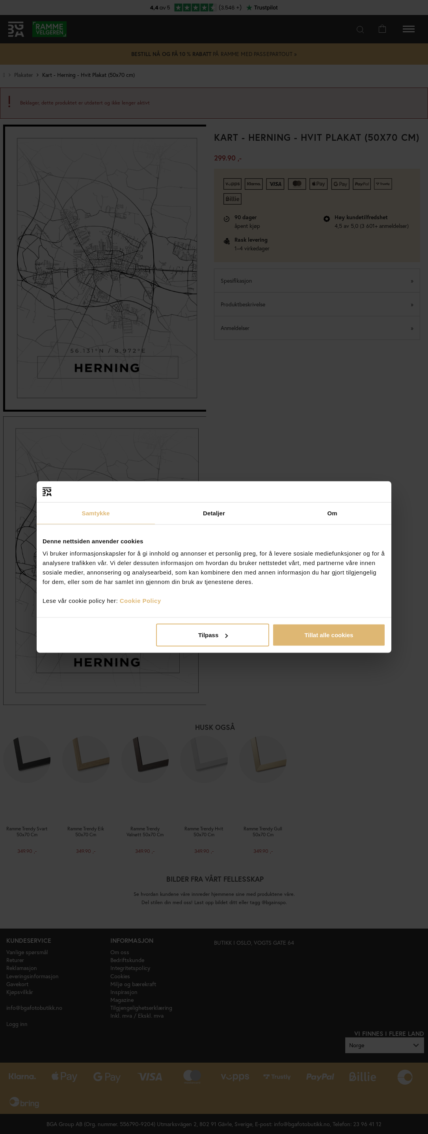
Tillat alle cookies (328, 635)
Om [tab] (332, 512)
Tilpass (213, 635)
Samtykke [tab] (96, 512)
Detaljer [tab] (214, 512)
